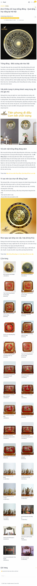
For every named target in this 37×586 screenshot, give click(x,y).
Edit (18, 583)
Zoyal (4, 2)
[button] (29, 2)
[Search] (32, 2)
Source (15, 583)
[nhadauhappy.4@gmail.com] (7, 16)
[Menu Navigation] (1, 2)
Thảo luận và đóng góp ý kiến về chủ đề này (10, 18)
